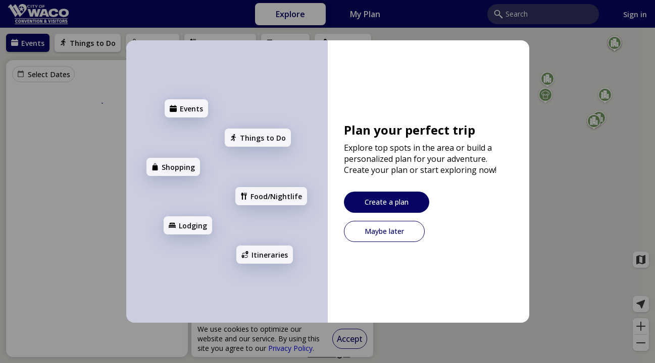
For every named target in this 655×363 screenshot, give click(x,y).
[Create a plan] (386, 202)
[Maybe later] (384, 231)
